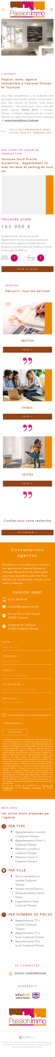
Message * (11, 698)
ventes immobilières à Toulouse (21, 124)
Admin (47, 1045)
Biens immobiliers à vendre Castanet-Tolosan (27, 880)
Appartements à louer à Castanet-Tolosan (30, 843)
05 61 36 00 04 (17, 599)
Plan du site (23, 1045)
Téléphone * (13, 684)
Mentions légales (37, 1045)
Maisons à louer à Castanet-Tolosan (26, 859)
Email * (9, 670)
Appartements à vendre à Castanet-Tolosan (30, 834)
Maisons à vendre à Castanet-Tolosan (27, 851)
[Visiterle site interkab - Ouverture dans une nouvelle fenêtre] (23, 996)
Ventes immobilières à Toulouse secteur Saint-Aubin (30, 893)
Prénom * (10, 656)
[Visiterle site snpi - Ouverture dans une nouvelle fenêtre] (36, 995)
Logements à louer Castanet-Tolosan (27, 904)
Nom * (7, 642)
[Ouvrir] (3, 9)
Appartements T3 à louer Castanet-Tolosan (29, 944)
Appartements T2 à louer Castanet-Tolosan (29, 935)
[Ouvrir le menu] (52, 9)
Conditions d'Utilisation (31, 788)
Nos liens (16, 1047)
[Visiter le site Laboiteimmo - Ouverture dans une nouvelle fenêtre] (27, 1037)
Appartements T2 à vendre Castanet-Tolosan (27, 925)
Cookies (39, 1047)
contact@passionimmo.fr (23, 607)
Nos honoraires (10, 1045)
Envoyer (15, 732)
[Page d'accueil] (27, 9)
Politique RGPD (28, 1047)
